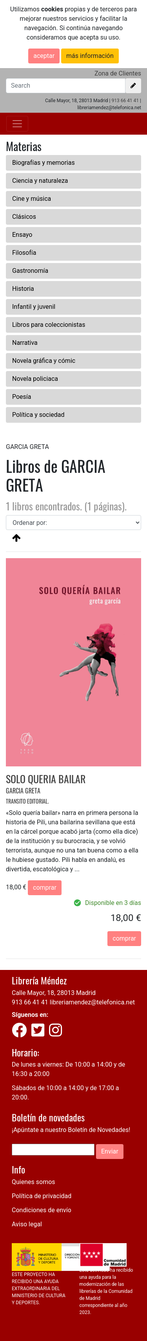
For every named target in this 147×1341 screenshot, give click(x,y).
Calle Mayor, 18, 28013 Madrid (54, 993)
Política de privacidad (41, 1196)
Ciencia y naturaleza (40, 180)
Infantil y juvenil (33, 306)
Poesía (21, 396)
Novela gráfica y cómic (43, 360)
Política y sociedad (38, 414)
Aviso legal (27, 1224)
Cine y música (31, 198)
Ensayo (22, 234)
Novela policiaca (35, 378)
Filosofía (24, 252)
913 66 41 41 (125, 100)
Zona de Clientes (117, 73)
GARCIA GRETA (23, 790)
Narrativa (25, 342)
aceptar (43, 55)
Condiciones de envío (41, 1210)
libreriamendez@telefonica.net (92, 1002)
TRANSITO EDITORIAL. (27, 801)
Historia (23, 288)
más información (90, 55)
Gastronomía (30, 270)
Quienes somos (33, 1182)
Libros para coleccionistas (48, 324)
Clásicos (24, 216)
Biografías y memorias (43, 162)
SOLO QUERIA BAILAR (46, 778)
